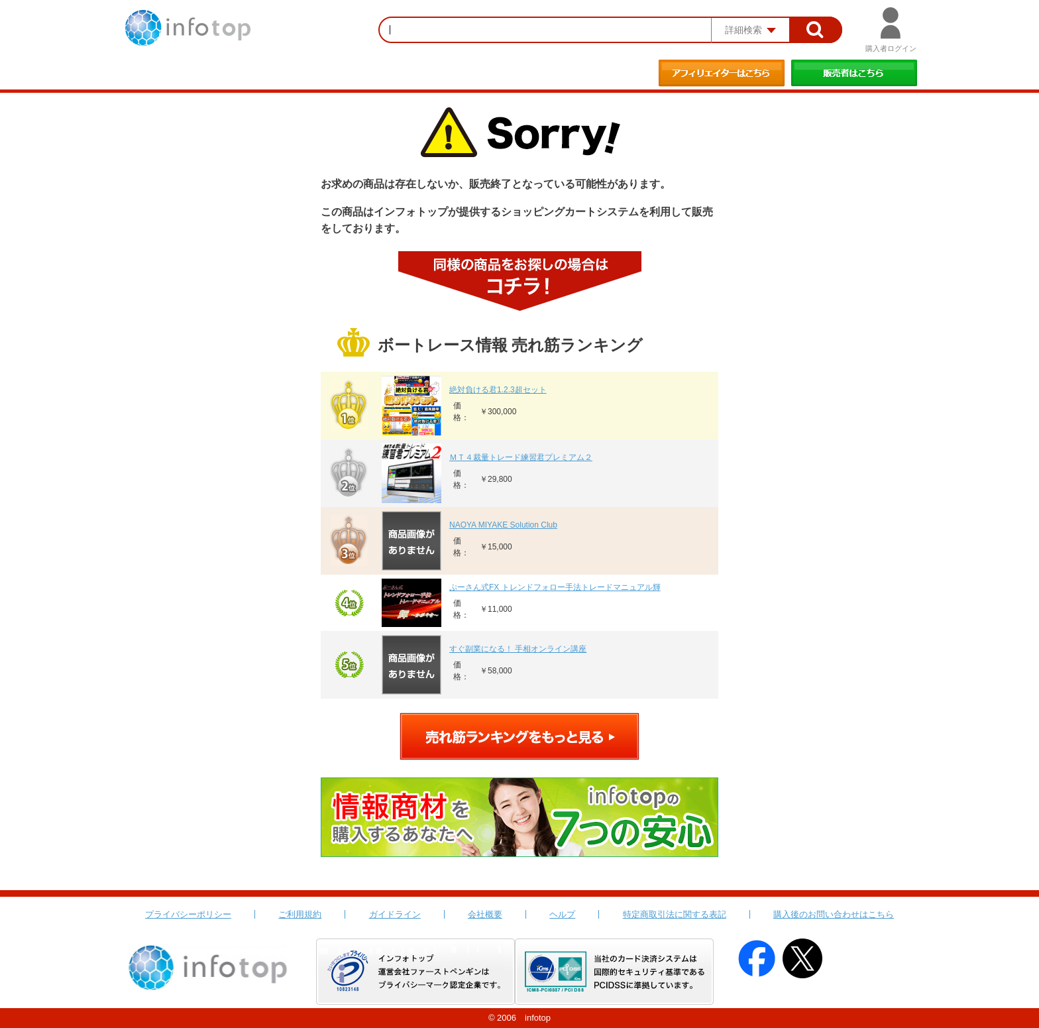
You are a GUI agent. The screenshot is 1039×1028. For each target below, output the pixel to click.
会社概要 (485, 914)
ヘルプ (562, 914)
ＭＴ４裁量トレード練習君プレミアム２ (520, 457)
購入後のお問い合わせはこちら (833, 914)
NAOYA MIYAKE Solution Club (503, 525)
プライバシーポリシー (188, 914)
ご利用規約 (299, 914)
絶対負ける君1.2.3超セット (498, 389)
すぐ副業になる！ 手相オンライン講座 (517, 649)
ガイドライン (395, 914)
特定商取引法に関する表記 (674, 914)
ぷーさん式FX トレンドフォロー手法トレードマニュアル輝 (555, 587)
